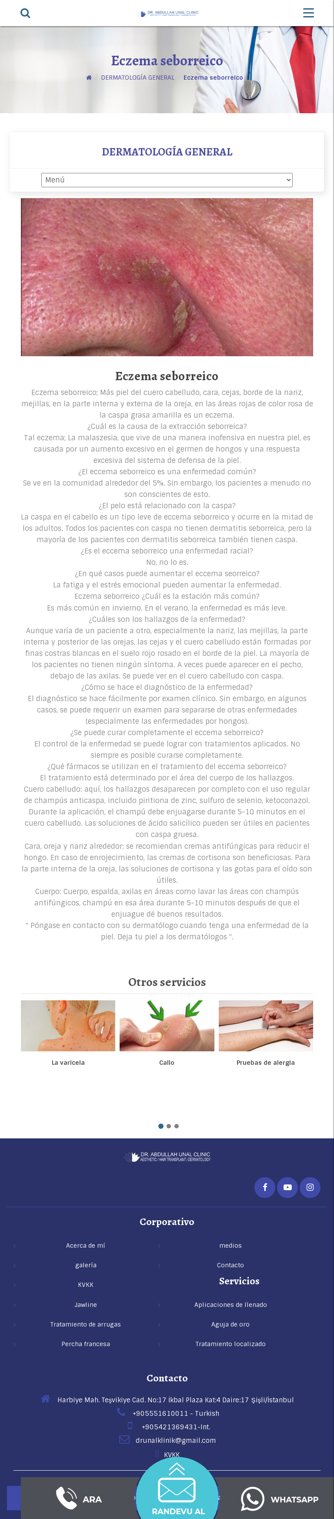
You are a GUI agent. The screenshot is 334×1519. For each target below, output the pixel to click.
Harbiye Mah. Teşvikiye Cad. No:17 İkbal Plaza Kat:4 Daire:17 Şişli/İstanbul (167, 1400)
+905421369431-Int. (167, 1427)
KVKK (167, 1455)
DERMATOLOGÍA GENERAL (137, 77)
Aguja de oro (230, 1324)
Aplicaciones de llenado (230, 1305)
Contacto (167, 1377)
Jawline (85, 1305)
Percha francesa (85, 1344)
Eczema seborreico (213, 77)
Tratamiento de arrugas (85, 1324)
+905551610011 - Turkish (167, 1413)
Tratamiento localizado (231, 1344)
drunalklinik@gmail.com (167, 1440)
